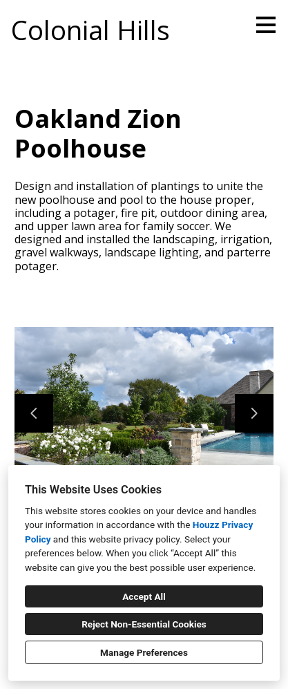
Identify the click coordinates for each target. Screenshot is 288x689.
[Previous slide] (34, 413)
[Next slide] (254, 413)
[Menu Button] (266, 25)
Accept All (144, 596)
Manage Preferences (144, 652)
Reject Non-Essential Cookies (144, 624)
